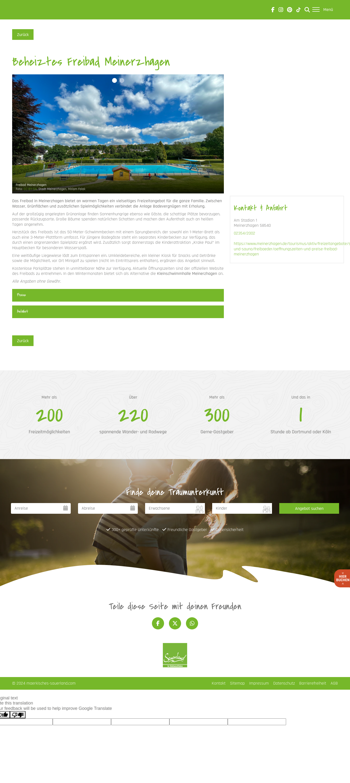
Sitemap (237, 683)
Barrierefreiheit (312, 683)
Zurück (23, 34)
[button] (114, 80)
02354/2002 (244, 233)
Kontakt (219, 683)
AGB (334, 683)
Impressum (259, 683)
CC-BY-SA (30, 189)
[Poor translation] (18, 714)
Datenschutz (284, 683)
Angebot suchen (309, 508)
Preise (21, 295)
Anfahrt (22, 311)
